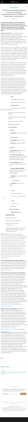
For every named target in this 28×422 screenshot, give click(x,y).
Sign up (23, 393)
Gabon (14, 372)
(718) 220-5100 (22, 410)
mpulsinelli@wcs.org (10, 225)
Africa (11, 372)
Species (18, 372)
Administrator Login (14, 403)
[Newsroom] (14, 1)
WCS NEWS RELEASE (13, 7)
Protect (21, 372)
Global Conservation (5, 372)
